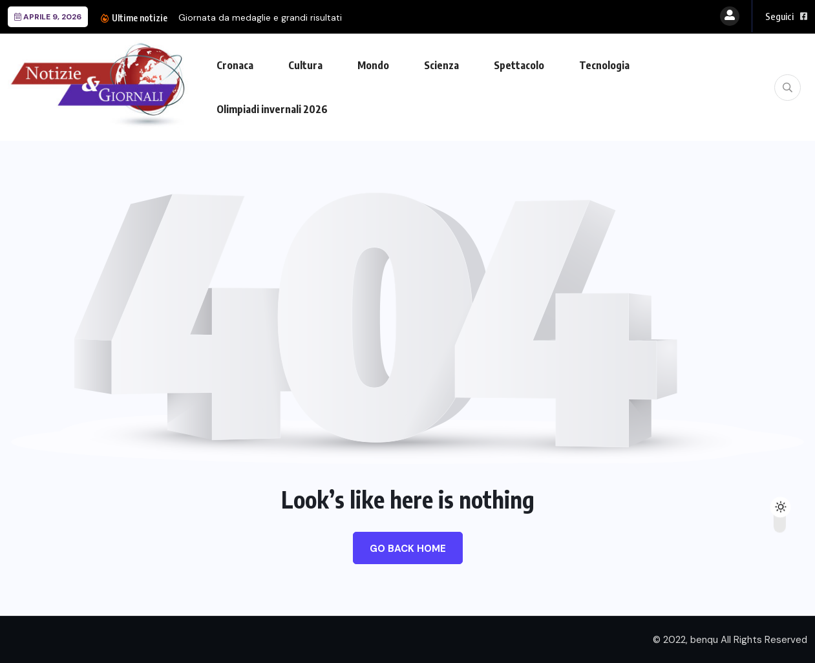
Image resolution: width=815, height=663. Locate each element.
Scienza (441, 65)
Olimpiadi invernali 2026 (272, 109)
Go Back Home (408, 548)
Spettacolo (519, 65)
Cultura (305, 65)
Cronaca (235, 65)
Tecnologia (604, 65)
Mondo (373, 65)
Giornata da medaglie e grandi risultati (260, 17)
